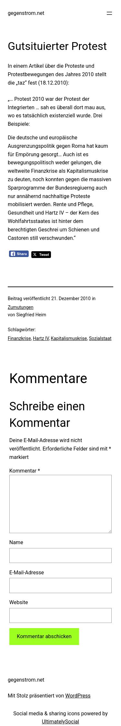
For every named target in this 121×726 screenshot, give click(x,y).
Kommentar (24, 471)
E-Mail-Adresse (26, 572)
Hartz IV (41, 338)
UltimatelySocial (60, 722)
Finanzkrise (19, 338)
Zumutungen (21, 307)
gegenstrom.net (26, 13)
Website (18, 602)
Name (16, 542)
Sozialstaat (100, 338)
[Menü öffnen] (109, 13)
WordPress (77, 696)
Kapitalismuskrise (69, 338)
